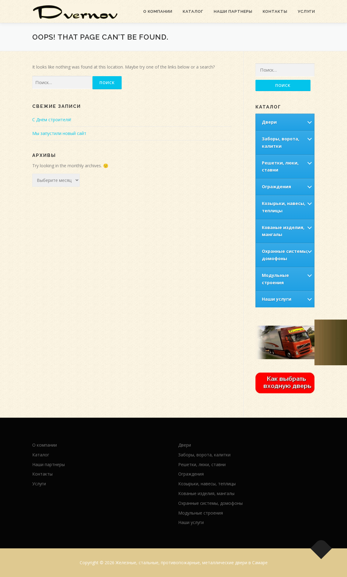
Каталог (193, 11)
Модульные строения (275, 278)
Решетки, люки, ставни (280, 166)
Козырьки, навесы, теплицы (283, 207)
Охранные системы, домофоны (285, 254)
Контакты (275, 11)
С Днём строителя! (51, 119)
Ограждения (276, 186)
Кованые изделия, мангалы (283, 231)
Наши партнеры (233, 11)
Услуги (306, 11)
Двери (269, 122)
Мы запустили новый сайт (59, 133)
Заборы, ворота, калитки (280, 142)
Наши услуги (276, 299)
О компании (157, 11)
